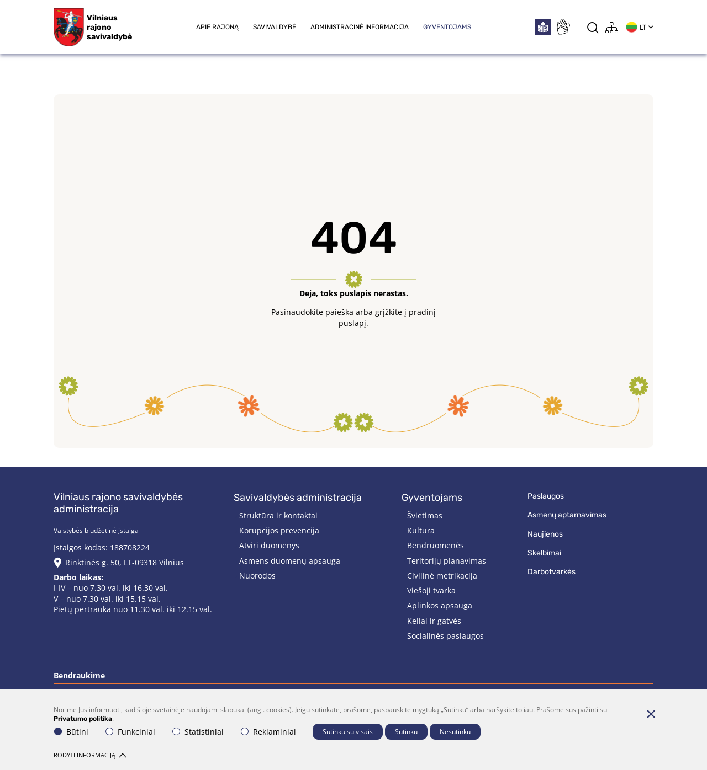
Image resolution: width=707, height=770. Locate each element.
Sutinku (406, 731)
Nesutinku (455, 731)
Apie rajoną (217, 27)
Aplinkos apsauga (439, 605)
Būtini (71, 731)
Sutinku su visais (348, 731)
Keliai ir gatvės (434, 621)
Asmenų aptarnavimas (566, 515)
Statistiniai (198, 731)
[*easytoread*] (543, 27)
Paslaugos (545, 496)
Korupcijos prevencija (279, 530)
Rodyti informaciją (90, 755)
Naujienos (545, 534)
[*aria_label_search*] (593, 27)
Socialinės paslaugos (445, 635)
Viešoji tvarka (431, 590)
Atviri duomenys (269, 545)
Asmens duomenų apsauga (289, 560)
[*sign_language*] (563, 27)
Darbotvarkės (551, 571)
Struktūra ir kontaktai (278, 515)
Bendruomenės (435, 545)
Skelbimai (544, 553)
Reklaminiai (268, 731)
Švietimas (424, 515)
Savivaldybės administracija (298, 497)
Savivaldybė (274, 27)
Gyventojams (447, 27)
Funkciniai (130, 731)
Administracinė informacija (359, 27)
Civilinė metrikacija (442, 575)
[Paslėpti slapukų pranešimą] (650, 713)
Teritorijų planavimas (446, 560)
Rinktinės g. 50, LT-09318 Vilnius (124, 562)
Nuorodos (257, 575)
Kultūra (421, 530)
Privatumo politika (83, 719)
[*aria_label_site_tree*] (612, 27)
